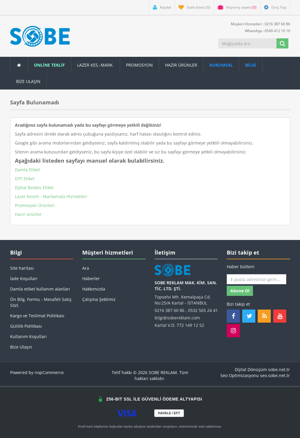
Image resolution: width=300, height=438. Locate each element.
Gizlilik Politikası (26, 326)
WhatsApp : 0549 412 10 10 (265, 30)
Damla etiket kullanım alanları (40, 289)
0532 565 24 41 (203, 310)
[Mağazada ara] (247, 43)
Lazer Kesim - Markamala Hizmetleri (51, 196)
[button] (250, 65)
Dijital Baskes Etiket (34, 187)
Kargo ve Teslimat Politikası (37, 315)
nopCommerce (49, 372)
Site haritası (22, 268)
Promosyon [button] (139, 65)
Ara (85, 268)
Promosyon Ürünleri (35, 205)
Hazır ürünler (28, 214)
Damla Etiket (27, 169)
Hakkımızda (93, 289)
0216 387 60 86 (169, 310)
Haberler (91, 278)
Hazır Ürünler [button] (181, 65)
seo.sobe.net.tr (275, 375)
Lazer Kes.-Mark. (95, 65)
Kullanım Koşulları (28, 336)
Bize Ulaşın (28, 81)
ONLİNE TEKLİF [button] (49, 65)
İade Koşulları (24, 278)
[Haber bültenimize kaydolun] (256, 279)
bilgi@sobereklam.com (177, 318)
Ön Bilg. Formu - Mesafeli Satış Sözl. (40, 302)
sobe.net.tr (279, 369)
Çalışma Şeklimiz (99, 299)
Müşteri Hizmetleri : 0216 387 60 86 (258, 23)
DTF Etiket (25, 178)
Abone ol (239, 290)
